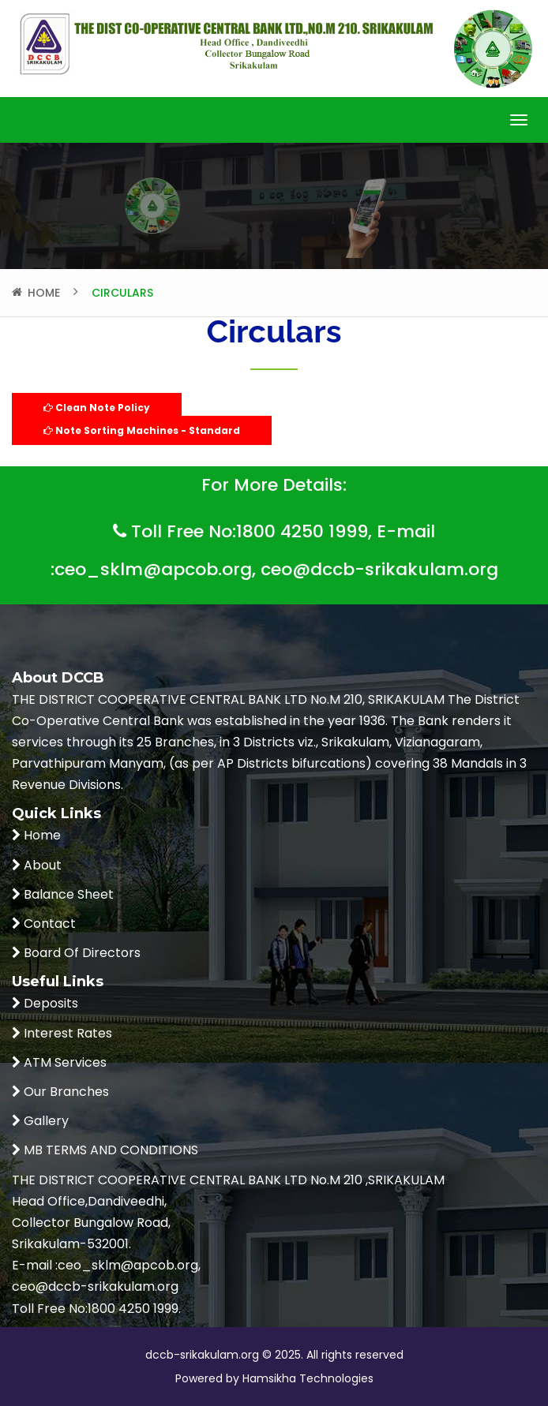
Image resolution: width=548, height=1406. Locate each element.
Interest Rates (66, 1033)
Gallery (45, 1121)
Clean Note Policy (96, 407)
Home (44, 293)
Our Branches (65, 1092)
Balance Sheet (67, 894)
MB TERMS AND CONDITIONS (109, 1150)
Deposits (49, 1003)
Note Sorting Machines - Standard (141, 430)
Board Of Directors (81, 953)
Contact (48, 923)
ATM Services (64, 1062)
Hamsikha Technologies (306, 1378)
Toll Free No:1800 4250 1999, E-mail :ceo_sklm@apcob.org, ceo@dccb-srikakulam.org (274, 546)
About (41, 865)
